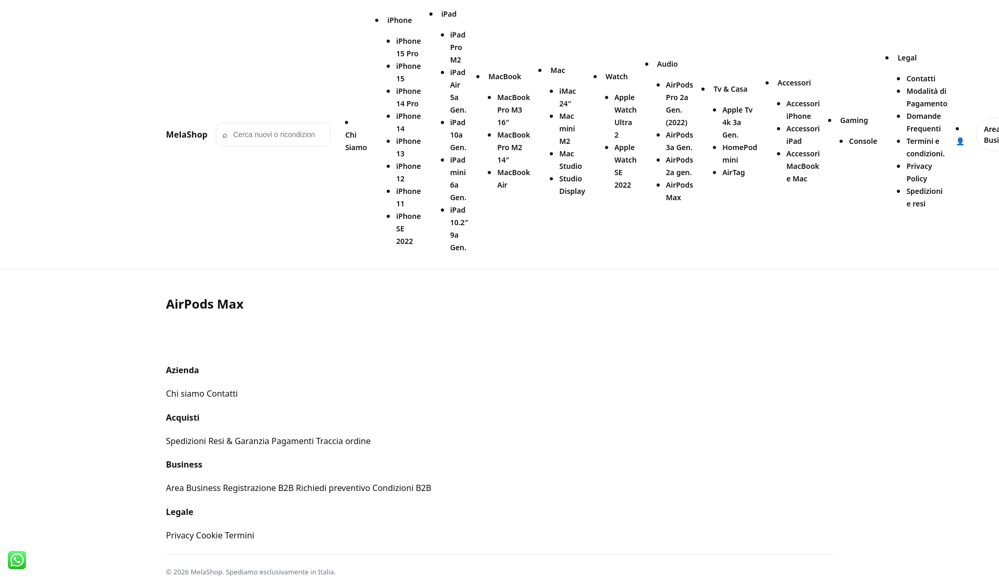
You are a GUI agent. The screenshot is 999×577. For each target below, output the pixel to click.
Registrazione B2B (258, 488)
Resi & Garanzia (238, 441)
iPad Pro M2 (458, 47)
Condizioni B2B (402, 488)
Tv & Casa (730, 89)
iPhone (399, 20)
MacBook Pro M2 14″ (513, 147)
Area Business (193, 488)
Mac (557, 70)
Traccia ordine (343, 441)
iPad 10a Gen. (458, 134)
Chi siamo (185, 393)
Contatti (920, 78)
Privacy (180, 535)
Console (863, 141)
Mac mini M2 (567, 128)
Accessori (794, 83)
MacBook (504, 76)
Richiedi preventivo (333, 488)
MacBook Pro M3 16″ (513, 109)
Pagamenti (293, 441)
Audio (667, 64)
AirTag (733, 172)
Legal (907, 58)
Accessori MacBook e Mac (803, 166)
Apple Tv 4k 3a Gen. (737, 122)
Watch (617, 76)
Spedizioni (186, 441)
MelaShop (187, 134)
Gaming (854, 120)
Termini (239, 535)
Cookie (209, 535)
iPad (449, 14)
